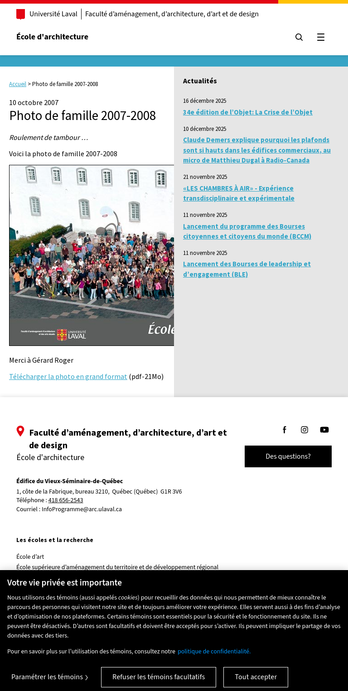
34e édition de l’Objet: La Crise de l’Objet (248, 112)
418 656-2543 (65, 500)
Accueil (17, 84)
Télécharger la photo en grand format (68, 376)
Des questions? (288, 456)
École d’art (30, 556)
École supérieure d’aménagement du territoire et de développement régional (117, 567)
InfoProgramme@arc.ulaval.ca (82, 509)
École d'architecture (52, 37)
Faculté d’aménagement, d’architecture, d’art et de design (172, 14)
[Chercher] (299, 37)
